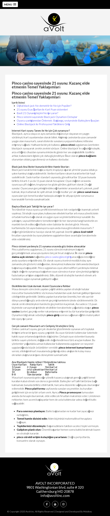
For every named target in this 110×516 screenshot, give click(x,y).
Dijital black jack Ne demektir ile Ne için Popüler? (44, 105)
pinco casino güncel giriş (58, 256)
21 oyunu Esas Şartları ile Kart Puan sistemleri (42, 109)
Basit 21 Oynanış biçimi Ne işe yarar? (37, 113)
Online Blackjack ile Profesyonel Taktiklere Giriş (43, 124)
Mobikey (87, 511)
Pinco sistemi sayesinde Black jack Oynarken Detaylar (47, 116)
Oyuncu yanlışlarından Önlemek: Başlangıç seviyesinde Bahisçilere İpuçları (58, 120)
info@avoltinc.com (55, 495)
